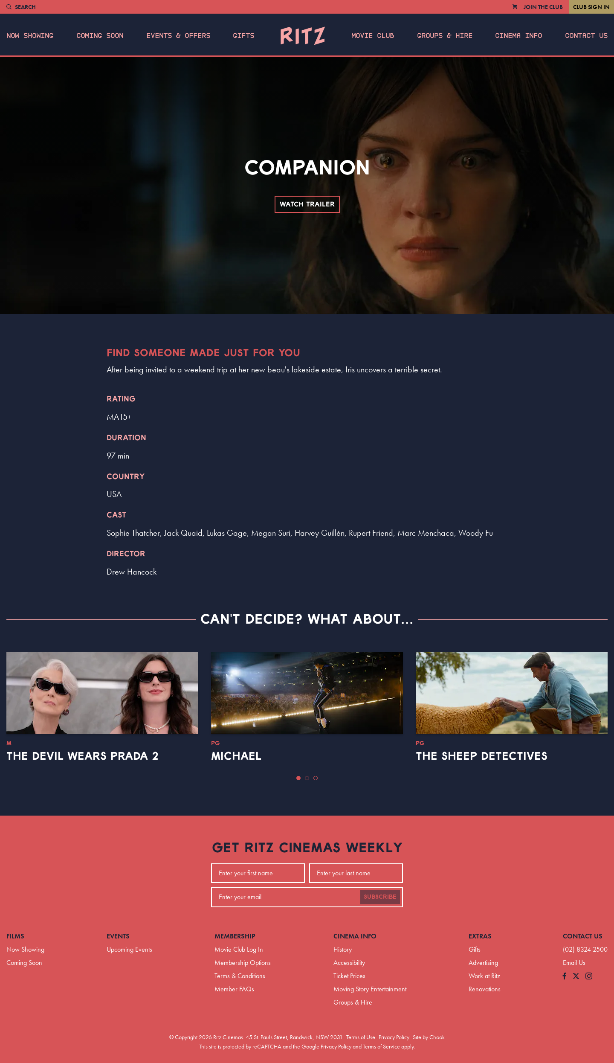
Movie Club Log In (238, 949)
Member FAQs (234, 989)
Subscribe (380, 897)
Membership (234, 936)
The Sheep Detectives (481, 756)
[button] (298, 778)
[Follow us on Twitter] (576, 976)
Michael (236, 756)
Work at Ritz (484, 975)
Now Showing (29, 35)
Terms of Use (360, 1037)
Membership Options (242, 962)
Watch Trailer (307, 204)
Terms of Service (381, 1046)
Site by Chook (429, 1037)
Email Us (574, 962)
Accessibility (349, 962)
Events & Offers (178, 35)
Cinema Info (518, 35)
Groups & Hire (444, 35)
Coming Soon (99, 35)
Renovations (485, 989)
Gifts (243, 35)
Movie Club (372, 35)
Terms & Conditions (239, 975)
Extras (480, 936)
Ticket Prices (349, 975)
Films (15, 936)
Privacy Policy (394, 1037)
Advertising (483, 962)
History (342, 949)
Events (118, 936)
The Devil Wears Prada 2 (82, 756)
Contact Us (586, 35)
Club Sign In (591, 7)
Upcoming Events (129, 949)
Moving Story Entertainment (369, 989)
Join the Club (543, 7)
